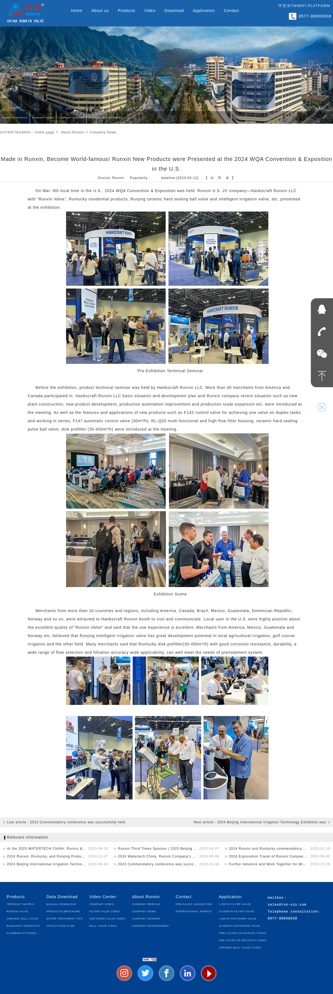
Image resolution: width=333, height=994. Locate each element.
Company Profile (14, 117)
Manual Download (61, 904)
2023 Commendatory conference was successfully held (165, 864)
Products (126, 10)
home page (44, 132)
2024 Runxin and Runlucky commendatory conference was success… (279, 849)
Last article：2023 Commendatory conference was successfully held (66, 822)
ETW (292, 6)
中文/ (283, 6)
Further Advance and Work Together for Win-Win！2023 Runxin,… (279, 864)
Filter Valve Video (104, 911)
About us (100, 10)
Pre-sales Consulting (194, 904)
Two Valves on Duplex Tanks (242, 933)
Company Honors (71, 117)
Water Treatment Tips (64, 918)
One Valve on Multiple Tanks (242, 940)
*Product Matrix (20, 904)
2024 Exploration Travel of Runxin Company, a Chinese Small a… (279, 856)
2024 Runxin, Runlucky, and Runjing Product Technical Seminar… (57, 856)
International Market (194, 911)
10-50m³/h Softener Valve (239, 925)
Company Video (101, 904)
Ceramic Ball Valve (23, 918)
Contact (231, 10)
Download (174, 10)
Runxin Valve (17, 911)
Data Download (62, 896)
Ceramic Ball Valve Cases (240, 947)
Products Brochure (63, 911)
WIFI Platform (313, 6)
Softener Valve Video (107, 918)
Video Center (102, 896)
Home (76, 10)
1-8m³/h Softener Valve (238, 918)
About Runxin (72, 132)
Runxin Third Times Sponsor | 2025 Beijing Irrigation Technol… (168, 849)
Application (204, 10)
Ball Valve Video (103, 925)
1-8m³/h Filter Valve (235, 904)
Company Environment (105, 117)
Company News (43, 117)
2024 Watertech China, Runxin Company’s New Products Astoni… (168, 856)
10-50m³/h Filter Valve (236, 911)
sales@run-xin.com (287, 905)
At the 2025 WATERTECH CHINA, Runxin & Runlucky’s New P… (57, 849)
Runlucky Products (23, 925)
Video (150, 10)
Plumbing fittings (22, 933)
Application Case (60, 925)
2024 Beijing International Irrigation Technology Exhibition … (57, 864)
